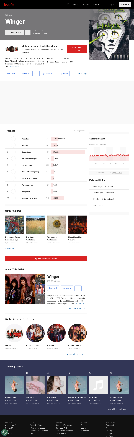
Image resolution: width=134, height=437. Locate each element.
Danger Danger (74, 345)
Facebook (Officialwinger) (103, 199)
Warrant (8, 345)
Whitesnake (52, 237)
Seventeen (26, 152)
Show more (9, 248)
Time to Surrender (30, 178)
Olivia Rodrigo (10, 400)
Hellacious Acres (12, 237)
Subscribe (85, 430)
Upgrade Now (117, 172)
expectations (116, 397)
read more (14, 66)
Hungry (25, 145)
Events (86, 4)
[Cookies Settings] (4, 432)
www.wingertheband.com (103, 186)
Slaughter (72, 240)
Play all (32, 319)
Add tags (73, 73)
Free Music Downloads (64, 430)
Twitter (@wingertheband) (103, 193)
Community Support (38, 428)
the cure (30, 397)
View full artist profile (75, 308)
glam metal (47, 73)
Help (32, 433)
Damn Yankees (32, 345)
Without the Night (29, 158)
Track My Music (36, 425)
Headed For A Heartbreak (33, 198)
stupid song (10, 397)
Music (75, 4)
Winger (53, 276)
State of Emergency (30, 172)
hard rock (11, 73)
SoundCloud (98, 205)
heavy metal (63, 73)
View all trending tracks (117, 409)
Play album (16, 32)
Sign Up (125, 4)
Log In (111, 4)
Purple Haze (27, 165)
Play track (13, 139)
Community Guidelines (39, 430)
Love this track (19, 139)
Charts (96, 4)
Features (8, 433)
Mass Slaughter (75, 237)
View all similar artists (75, 354)
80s (36, 73)
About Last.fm (11, 425)
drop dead (51, 397)
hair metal (25, 73)
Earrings (93, 397)
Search (68, 4)
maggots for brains (77, 397)
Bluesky (109, 430)
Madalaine (26, 139)
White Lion (30, 240)
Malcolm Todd (94, 400)
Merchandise (61, 433)
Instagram (110, 433)
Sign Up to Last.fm (76, 49)
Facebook (110, 425)
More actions (27, 32)
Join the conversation (47, 259)
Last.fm (12, 4)
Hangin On (26, 191)
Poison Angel (27, 185)
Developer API (61, 428)
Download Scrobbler (64, 425)
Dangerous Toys (11, 240)
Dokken (50, 345)
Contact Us (9, 428)
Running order (79, 130)
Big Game (30, 237)
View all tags (81, 73)
